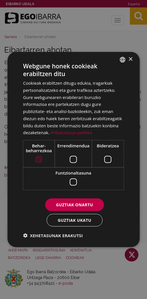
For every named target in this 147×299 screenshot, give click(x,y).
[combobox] (122, 59)
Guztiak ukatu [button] (74, 220)
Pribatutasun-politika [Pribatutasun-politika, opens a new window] (71, 132)
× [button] (130, 59)
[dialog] (73, 149)
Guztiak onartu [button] (74, 204)
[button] (53, 235)
